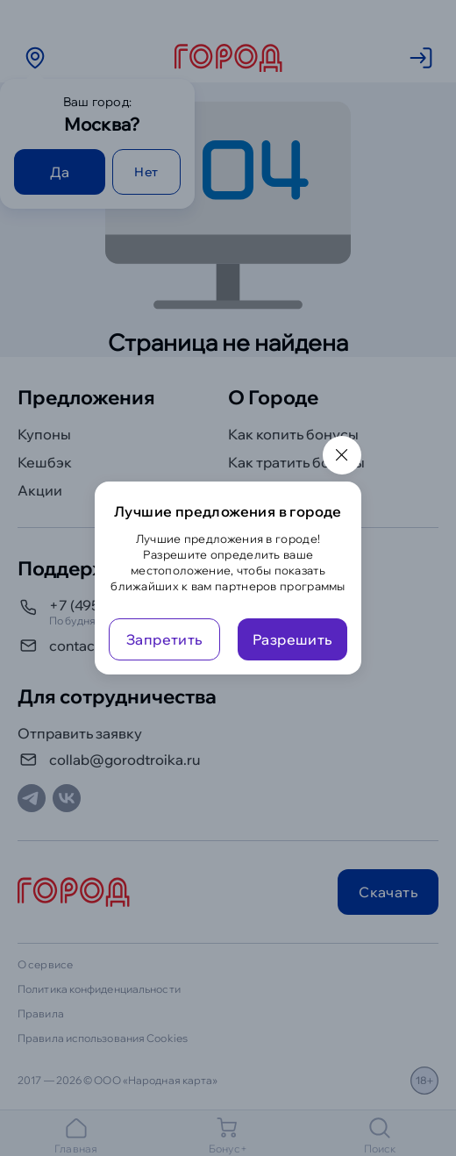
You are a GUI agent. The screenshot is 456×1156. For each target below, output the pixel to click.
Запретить (164, 639)
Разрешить (292, 639)
